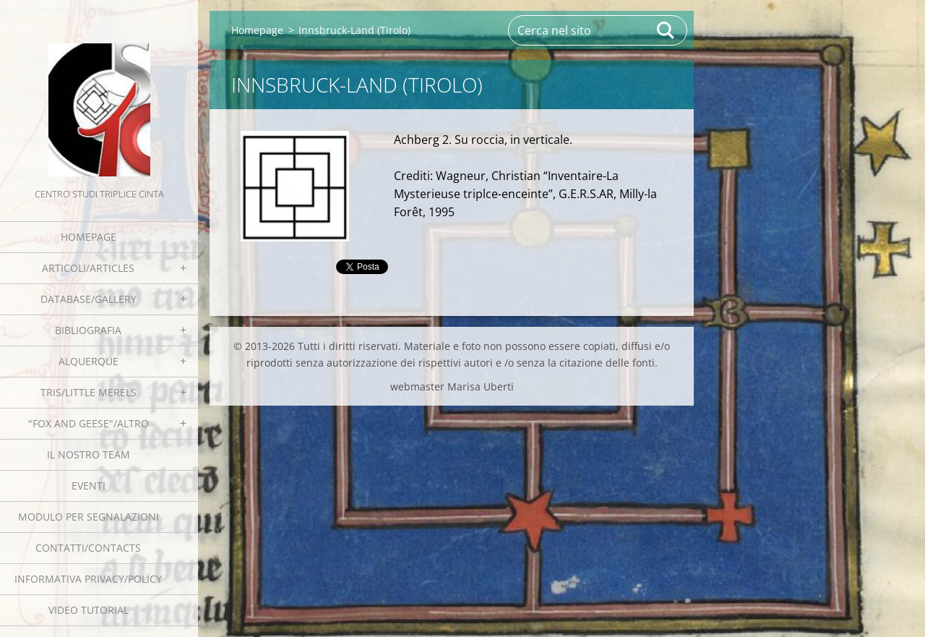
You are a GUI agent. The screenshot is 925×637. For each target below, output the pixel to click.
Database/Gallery (88, 299)
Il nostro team (88, 454)
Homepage (88, 237)
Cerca (666, 30)
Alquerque (89, 361)
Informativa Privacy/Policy (88, 579)
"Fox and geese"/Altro (88, 423)
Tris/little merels (88, 392)
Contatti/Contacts (88, 548)
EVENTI (89, 485)
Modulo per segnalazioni (88, 516)
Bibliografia (88, 330)
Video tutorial (88, 610)
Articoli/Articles (88, 268)
